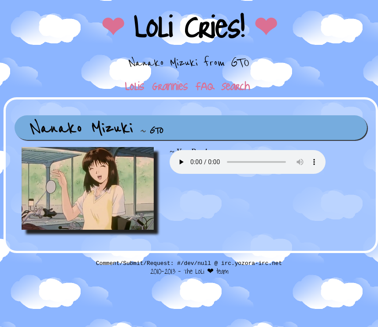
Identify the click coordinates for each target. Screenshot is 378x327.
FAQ (204, 86)
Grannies (170, 86)
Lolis (134, 86)
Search (235, 86)
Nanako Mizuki (81, 127)
